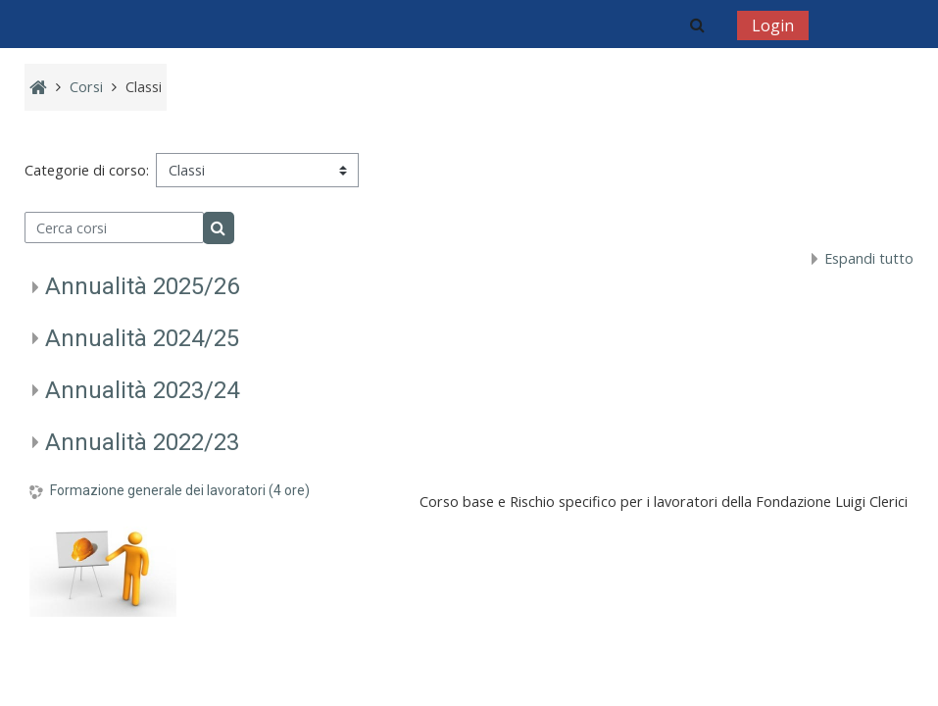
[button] (697, 24)
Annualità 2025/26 (142, 286)
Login (773, 25)
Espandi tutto (868, 258)
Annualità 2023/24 (142, 390)
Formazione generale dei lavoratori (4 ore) (180, 490)
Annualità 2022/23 (142, 442)
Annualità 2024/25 (142, 338)
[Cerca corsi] (115, 227)
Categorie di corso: (87, 170)
